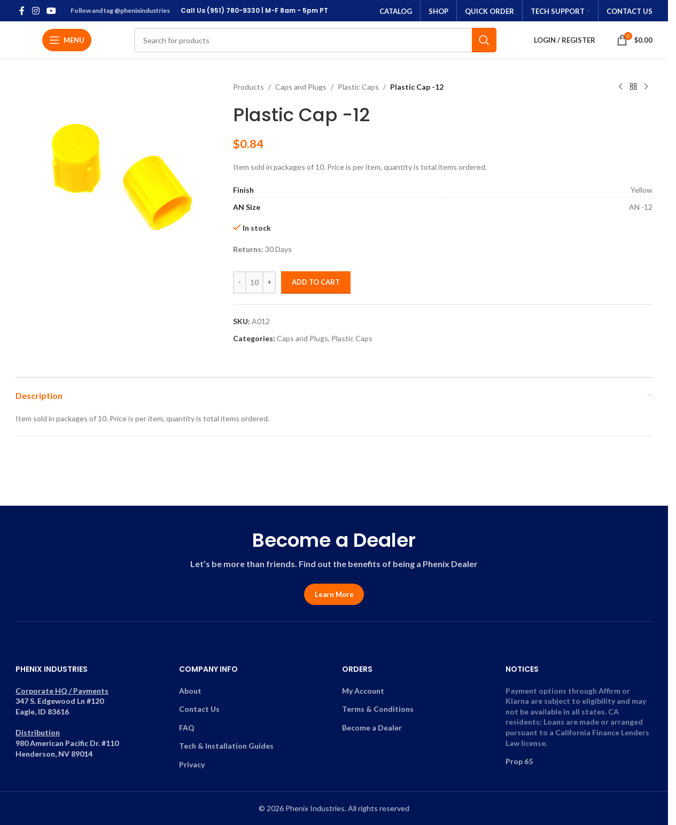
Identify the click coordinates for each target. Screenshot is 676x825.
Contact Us (199, 708)
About (190, 690)
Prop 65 (519, 761)
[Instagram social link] (35, 11)
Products (248, 86)
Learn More (334, 594)
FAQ (187, 727)
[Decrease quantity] (239, 282)
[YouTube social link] (51, 11)
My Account (363, 690)
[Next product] (646, 87)
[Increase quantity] (269, 282)
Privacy (192, 764)
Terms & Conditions (378, 708)
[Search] (315, 40)
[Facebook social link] (21, 11)
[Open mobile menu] (67, 40)
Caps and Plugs (301, 86)
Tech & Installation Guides (226, 745)
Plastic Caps (358, 86)
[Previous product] (620, 87)
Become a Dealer (372, 727)
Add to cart (316, 282)
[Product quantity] (254, 282)
